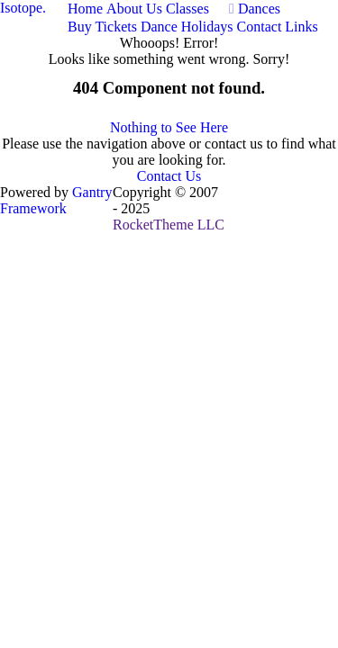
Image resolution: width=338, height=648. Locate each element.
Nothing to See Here (169, 127)
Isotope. (23, 7)
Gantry (56, 200)
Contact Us (169, 176)
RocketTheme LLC (168, 224)
